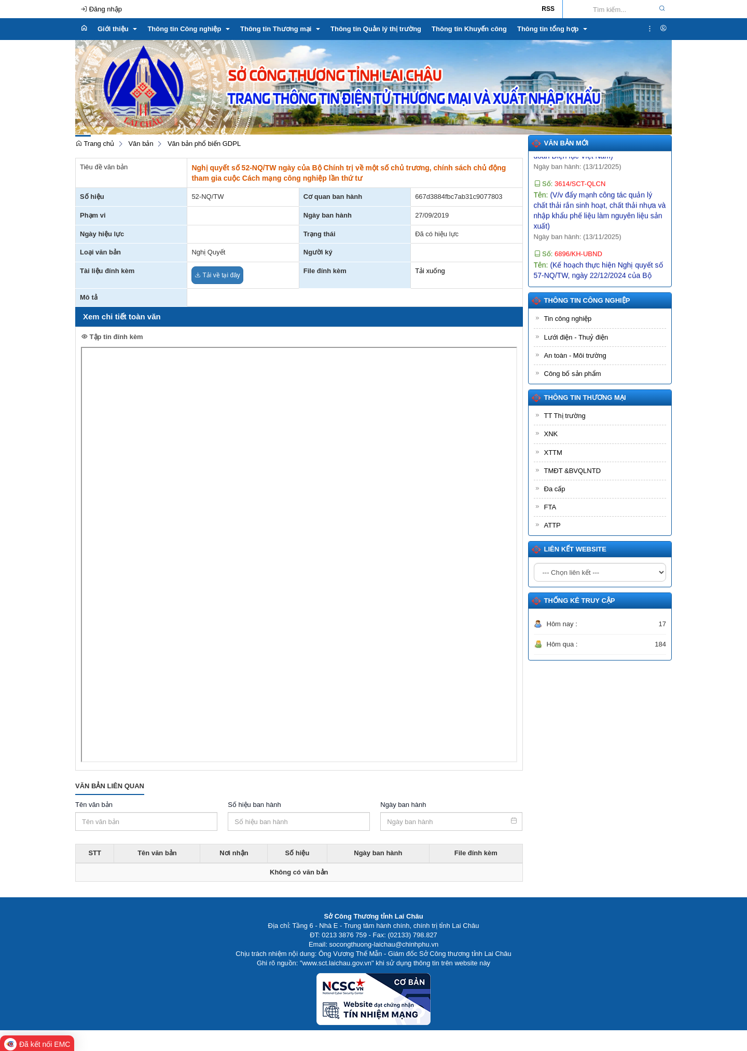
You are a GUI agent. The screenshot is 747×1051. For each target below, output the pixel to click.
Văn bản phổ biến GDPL (204, 143)
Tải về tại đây (217, 275)
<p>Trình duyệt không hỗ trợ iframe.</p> (299, 554)
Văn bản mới (566, 143)
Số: (570, 190)
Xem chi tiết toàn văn (122, 316)
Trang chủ (94, 143)
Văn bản (140, 143)
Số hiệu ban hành (254, 805)
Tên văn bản (94, 805)
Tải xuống (430, 271)
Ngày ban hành (403, 805)
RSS (548, 8)
